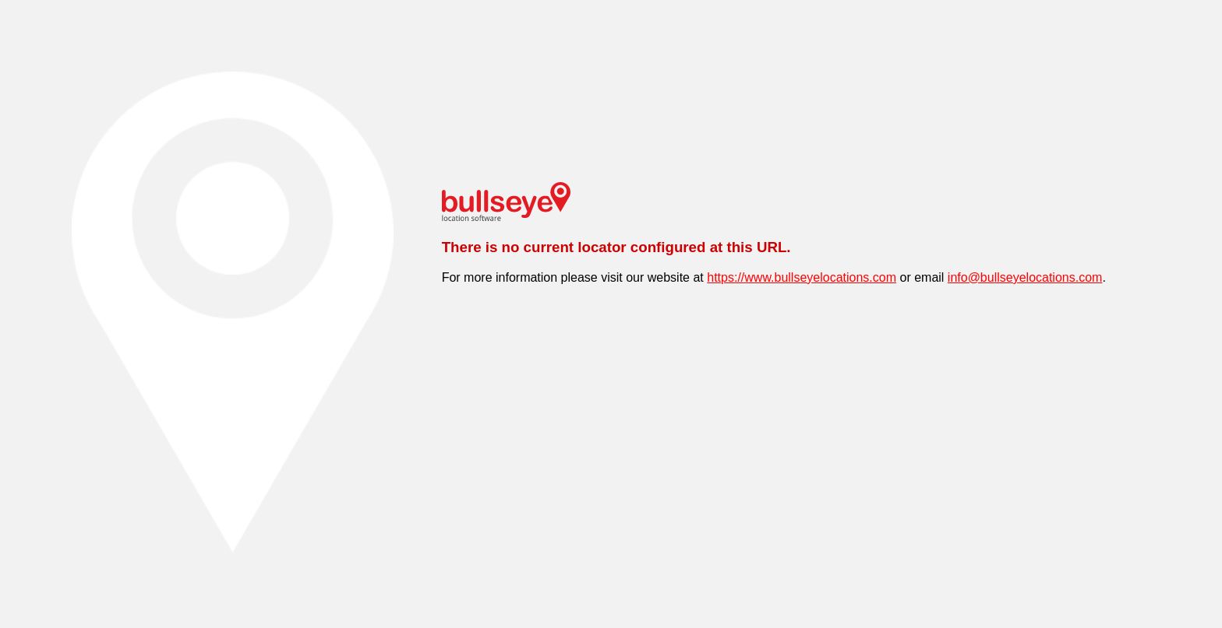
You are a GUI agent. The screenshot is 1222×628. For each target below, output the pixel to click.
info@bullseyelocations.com (1025, 277)
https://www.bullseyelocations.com (801, 277)
